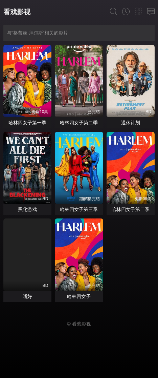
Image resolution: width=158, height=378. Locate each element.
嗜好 (27, 296)
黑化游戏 (27, 209)
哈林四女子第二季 (79, 122)
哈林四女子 (79, 296)
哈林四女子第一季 (27, 122)
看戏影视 (16, 12)
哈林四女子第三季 (79, 209)
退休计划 (130, 122)
